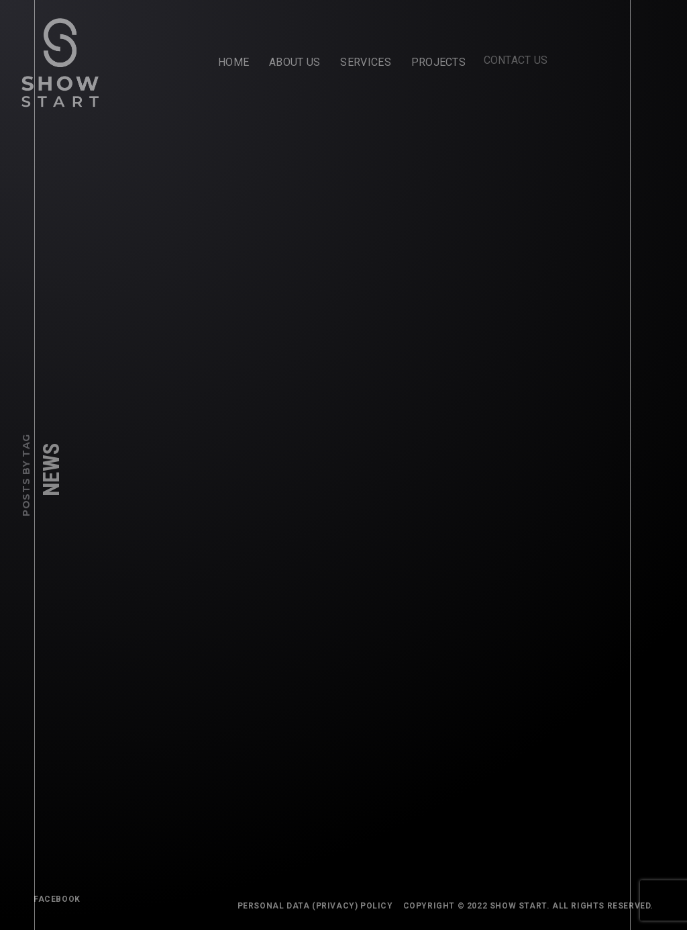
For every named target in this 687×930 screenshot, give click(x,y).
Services (365, 62)
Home (233, 62)
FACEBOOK (57, 899)
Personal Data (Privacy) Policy (318, 906)
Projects (434, 58)
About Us (294, 62)
